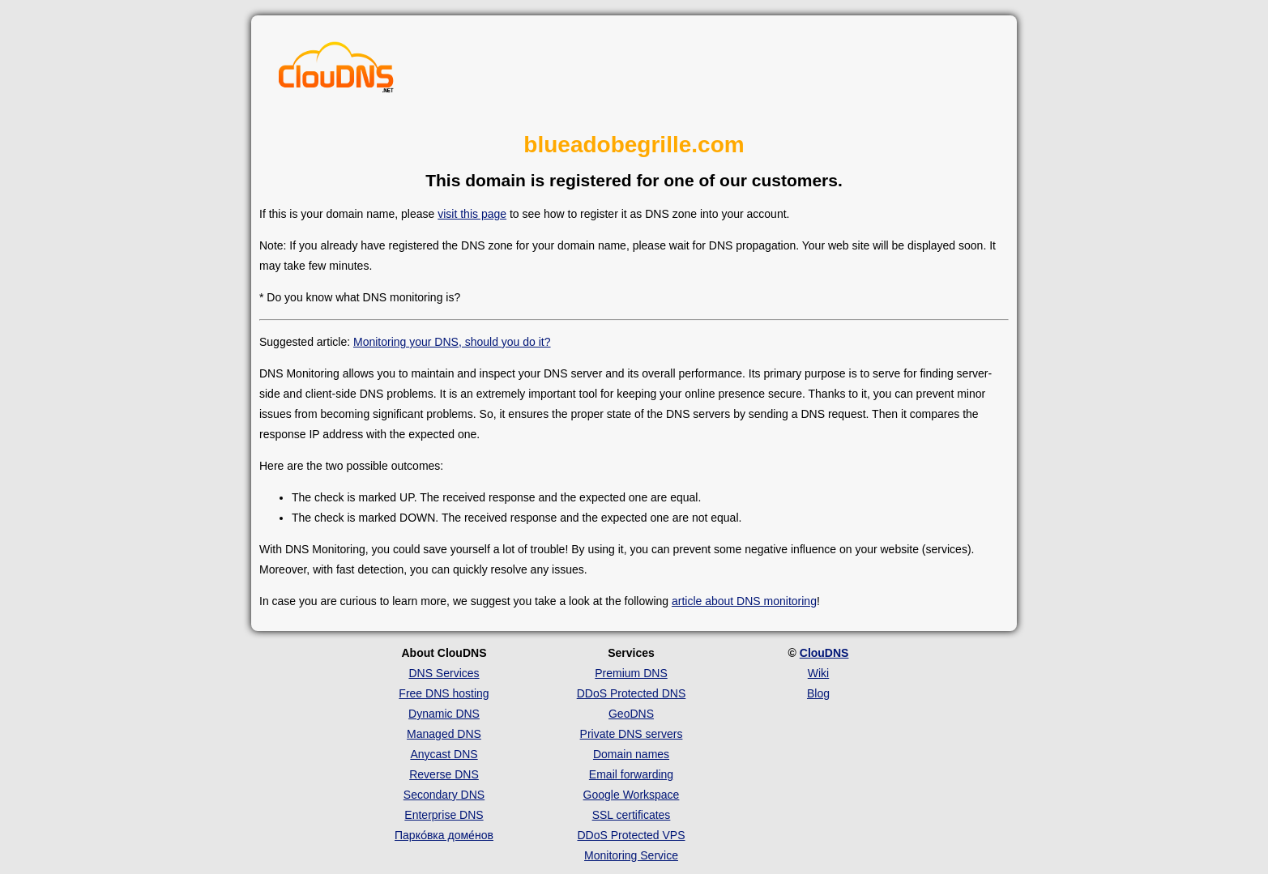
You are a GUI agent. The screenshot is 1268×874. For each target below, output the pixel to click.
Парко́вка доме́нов (444, 835)
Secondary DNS (444, 794)
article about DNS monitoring (744, 601)
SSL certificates (631, 814)
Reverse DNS (444, 774)
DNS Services (443, 673)
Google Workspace (631, 794)
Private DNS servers (631, 733)
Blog (818, 693)
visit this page (472, 213)
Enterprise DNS (443, 814)
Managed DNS (444, 733)
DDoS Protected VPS (631, 835)
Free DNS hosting (444, 693)
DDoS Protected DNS (631, 693)
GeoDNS (631, 713)
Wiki (818, 673)
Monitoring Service (631, 855)
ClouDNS (824, 652)
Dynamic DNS (444, 713)
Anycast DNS (443, 754)
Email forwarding (631, 774)
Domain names (631, 754)
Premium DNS (631, 673)
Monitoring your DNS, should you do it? (452, 341)
